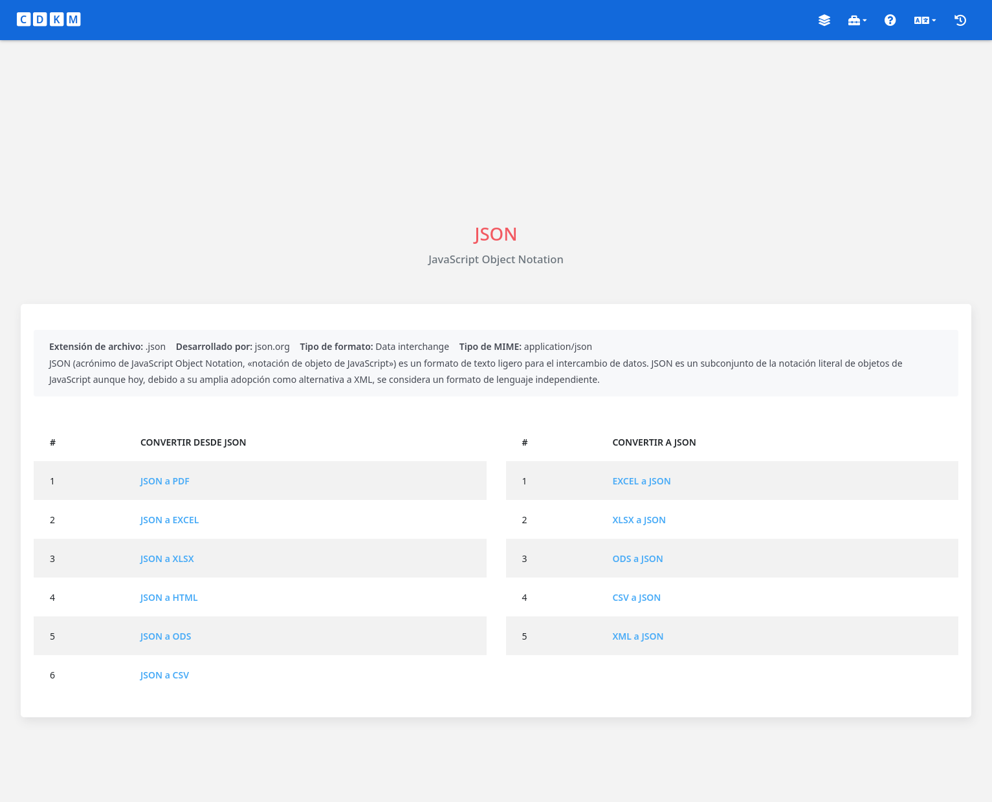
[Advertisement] (496, 130)
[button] (824, 20)
